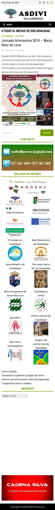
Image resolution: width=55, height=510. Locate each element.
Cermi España (9, 371)
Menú (7, 24)
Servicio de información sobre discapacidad (25, 379)
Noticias (19, 36)
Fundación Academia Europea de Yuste (23, 375)
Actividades (8, 36)
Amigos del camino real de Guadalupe (41, 348)
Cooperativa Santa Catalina (16, 383)
